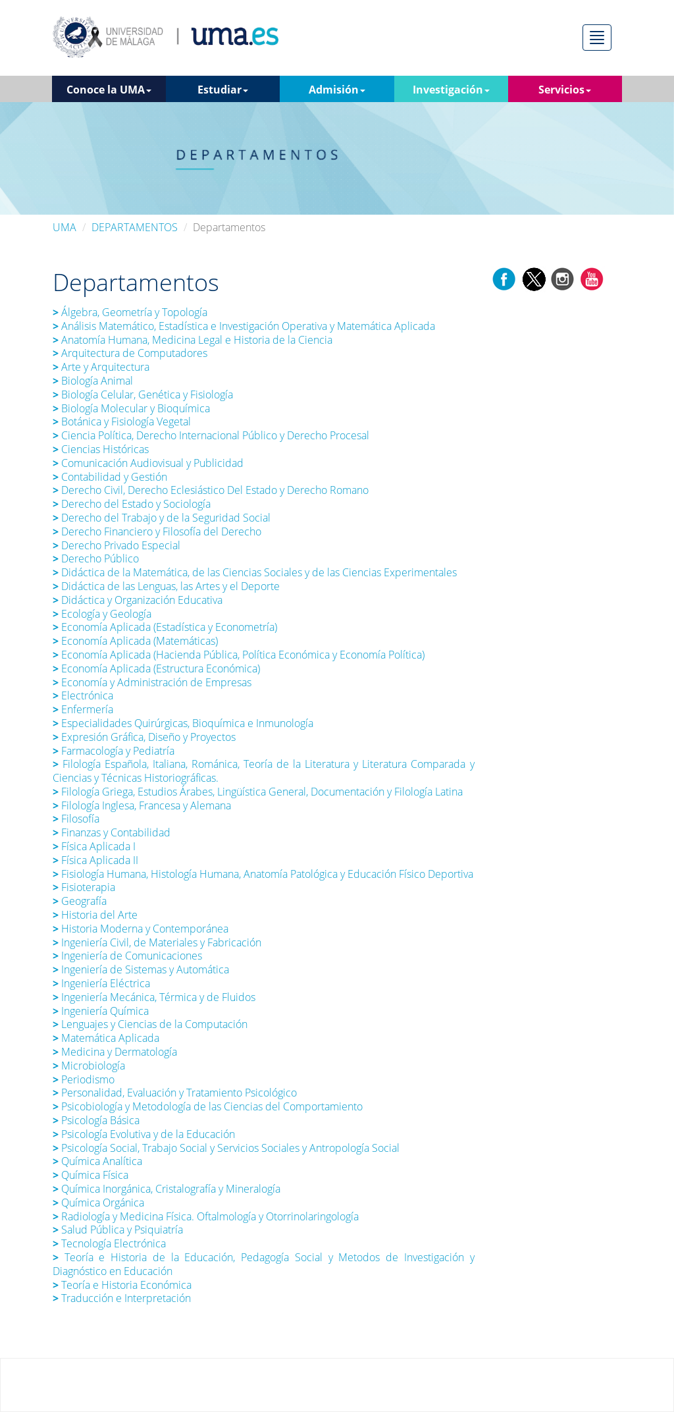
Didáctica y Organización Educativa (137, 600)
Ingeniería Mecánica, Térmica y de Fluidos (154, 997)
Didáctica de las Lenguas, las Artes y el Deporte (166, 586)
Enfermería (83, 709)
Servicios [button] (564, 89)
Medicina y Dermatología (115, 1052)
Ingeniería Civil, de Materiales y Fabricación (157, 942)
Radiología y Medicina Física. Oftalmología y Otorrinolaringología (206, 1216)
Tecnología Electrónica (109, 1243)
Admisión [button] (337, 89)
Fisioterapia (85, 887)
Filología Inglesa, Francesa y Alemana (142, 805)
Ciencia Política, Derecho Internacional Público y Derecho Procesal (211, 435)
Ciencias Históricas (102, 449)
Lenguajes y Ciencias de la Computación (150, 1024)
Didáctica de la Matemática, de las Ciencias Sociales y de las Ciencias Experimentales (255, 572)
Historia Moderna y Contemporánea (140, 928)
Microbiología (89, 1065)
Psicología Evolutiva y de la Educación (144, 1134)
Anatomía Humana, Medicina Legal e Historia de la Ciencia (194, 340)
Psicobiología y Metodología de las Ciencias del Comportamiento (208, 1106)
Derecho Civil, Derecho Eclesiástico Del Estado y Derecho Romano (211, 490)
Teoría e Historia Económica (122, 1285)
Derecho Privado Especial (116, 545)
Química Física (90, 1175)
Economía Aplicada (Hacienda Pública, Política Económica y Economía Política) (239, 654)
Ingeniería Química (101, 1011)
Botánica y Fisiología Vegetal (122, 421)
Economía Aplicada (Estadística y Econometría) (166, 627)
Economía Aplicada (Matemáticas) (135, 641)
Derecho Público (96, 558)
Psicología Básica (96, 1120)
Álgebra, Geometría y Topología (130, 312)
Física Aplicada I (94, 846)
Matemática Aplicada (106, 1038)
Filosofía (76, 818)
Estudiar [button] (222, 89)
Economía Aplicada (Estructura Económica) (156, 668)
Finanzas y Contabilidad (111, 832)
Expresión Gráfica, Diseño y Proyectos (144, 737)
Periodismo (84, 1079)
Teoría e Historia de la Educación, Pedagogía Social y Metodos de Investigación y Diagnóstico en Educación (264, 1264)
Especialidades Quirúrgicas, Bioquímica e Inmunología (183, 723)
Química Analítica (97, 1161)
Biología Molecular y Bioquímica (131, 408)
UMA (64, 227)
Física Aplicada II (95, 860)
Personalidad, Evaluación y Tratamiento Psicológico (175, 1092)
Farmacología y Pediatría (113, 751)
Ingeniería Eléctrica (101, 983)
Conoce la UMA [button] (108, 89)
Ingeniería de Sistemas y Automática (141, 969)
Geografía (80, 901)
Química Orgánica (98, 1202)
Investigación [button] (451, 89)
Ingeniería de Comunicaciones (127, 955)
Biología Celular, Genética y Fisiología (143, 394)
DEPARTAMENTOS (134, 227)
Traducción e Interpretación (122, 1298)
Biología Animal (93, 380)
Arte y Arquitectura (101, 367)
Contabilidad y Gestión (110, 477)
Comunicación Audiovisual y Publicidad (148, 463)
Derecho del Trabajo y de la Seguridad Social (162, 517)
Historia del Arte (95, 915)
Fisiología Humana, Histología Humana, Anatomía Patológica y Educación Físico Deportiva (263, 874)
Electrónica (83, 695)
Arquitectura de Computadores (130, 353)
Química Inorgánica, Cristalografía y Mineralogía (166, 1188)
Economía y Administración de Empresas (152, 682)
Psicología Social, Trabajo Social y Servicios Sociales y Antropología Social (226, 1148)
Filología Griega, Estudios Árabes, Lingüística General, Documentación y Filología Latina (258, 791)
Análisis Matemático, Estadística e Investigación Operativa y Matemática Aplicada (244, 326)
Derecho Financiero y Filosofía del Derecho (157, 531)
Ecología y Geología (102, 614)
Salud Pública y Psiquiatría (119, 1229)
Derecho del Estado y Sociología (132, 504)
